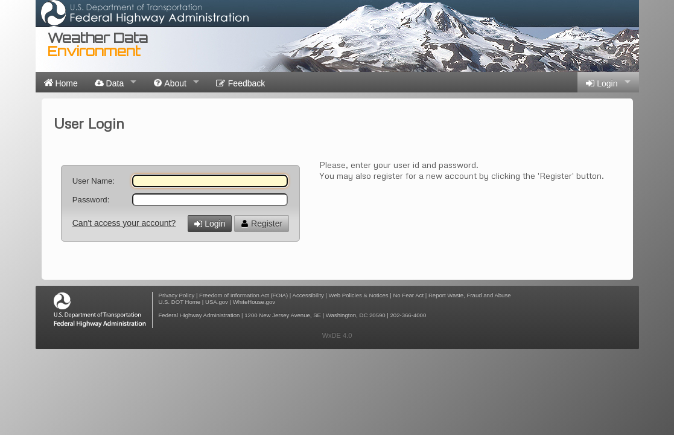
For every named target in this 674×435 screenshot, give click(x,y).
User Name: (93, 180)
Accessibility (308, 295)
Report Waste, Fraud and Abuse (469, 295)
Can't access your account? (124, 223)
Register (261, 223)
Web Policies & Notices (359, 295)
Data (109, 83)
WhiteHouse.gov (254, 301)
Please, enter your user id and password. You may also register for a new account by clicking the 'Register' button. (461, 170)
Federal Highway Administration (199, 315)
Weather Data (98, 44)
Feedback (240, 83)
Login (601, 83)
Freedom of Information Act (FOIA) (243, 295)
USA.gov (216, 301)
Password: (91, 199)
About (169, 83)
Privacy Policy (177, 295)
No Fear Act (408, 295)
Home (61, 83)
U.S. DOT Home (180, 301)
